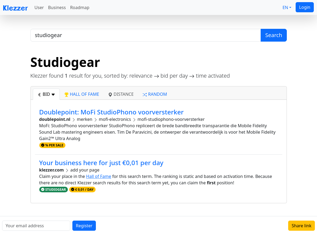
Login (304, 7)
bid (46, 94)
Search (273, 35)
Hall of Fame (98, 176)
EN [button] (285, 7)
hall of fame (81, 94)
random (155, 94)
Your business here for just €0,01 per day (101, 162)
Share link (301, 226)
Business (57, 7)
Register (84, 226)
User (39, 7)
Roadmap (79, 7)
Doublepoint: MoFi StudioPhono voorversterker (111, 111)
